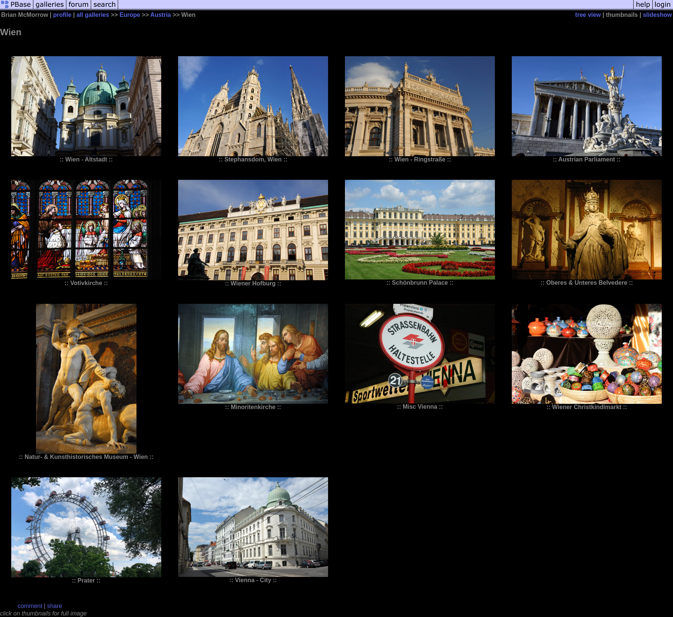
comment (30, 606)
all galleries (92, 15)
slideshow (657, 15)
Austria (160, 15)
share (54, 606)
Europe (130, 15)
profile (62, 15)
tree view (588, 15)
